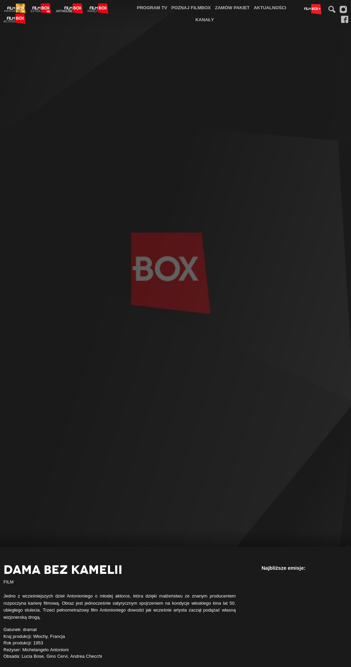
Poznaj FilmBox (191, 7)
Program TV (152, 7)
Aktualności (270, 7)
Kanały (204, 19)
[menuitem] (152, 8)
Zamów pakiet (232, 7)
